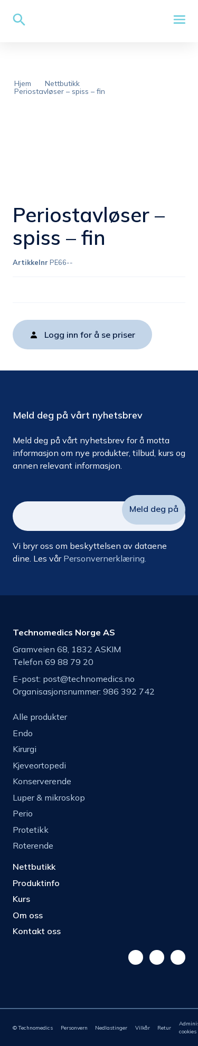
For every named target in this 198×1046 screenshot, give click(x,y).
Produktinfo (36, 883)
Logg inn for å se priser (89, 334)
